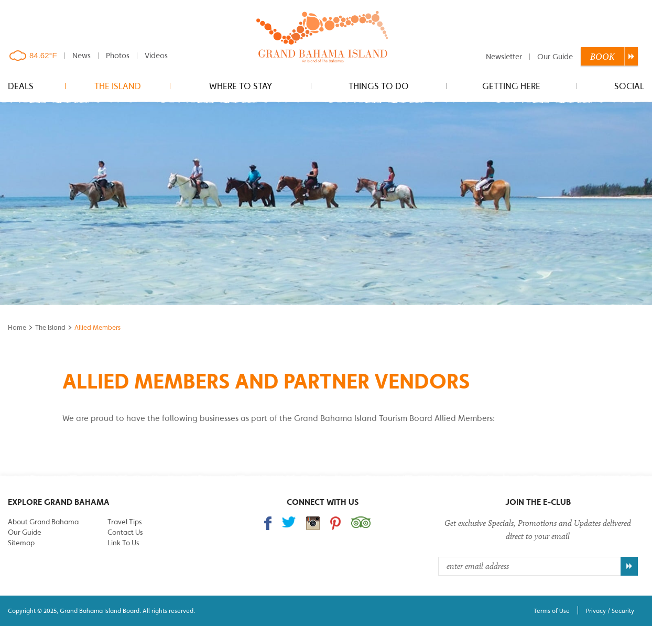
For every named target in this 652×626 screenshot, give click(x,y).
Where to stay (240, 86)
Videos (156, 55)
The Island (117, 86)
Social (629, 86)
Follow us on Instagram (313, 523)
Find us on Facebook (267, 523)
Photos (117, 55)
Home (17, 327)
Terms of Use (552, 610)
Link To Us (123, 542)
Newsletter (504, 56)
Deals (21, 86)
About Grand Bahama (43, 521)
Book (602, 56)
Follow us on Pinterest (335, 523)
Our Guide (555, 56)
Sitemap (21, 542)
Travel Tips (124, 521)
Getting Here (511, 86)
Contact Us (125, 532)
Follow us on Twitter (289, 521)
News (81, 55)
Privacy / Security (610, 610)
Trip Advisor (361, 522)
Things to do (379, 86)
